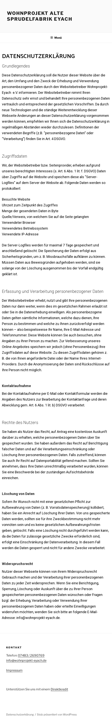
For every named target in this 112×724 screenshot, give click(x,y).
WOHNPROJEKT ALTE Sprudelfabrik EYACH (39, 16)
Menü (56, 37)
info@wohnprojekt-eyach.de (26, 660)
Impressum (14, 670)
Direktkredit (59, 689)
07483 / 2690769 (31, 655)
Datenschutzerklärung (20, 714)
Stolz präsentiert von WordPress (57, 714)
